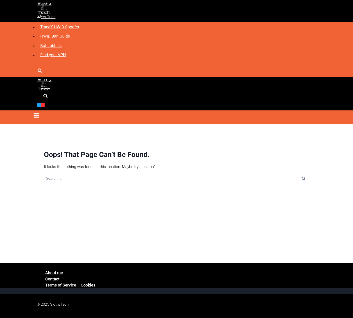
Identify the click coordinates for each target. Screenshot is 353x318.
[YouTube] (43, 105)
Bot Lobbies (51, 45)
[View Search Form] (39, 71)
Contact (52, 279)
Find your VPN (53, 54)
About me (54, 273)
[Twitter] (39, 105)
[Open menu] (36, 115)
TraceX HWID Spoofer (59, 27)
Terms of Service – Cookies (70, 285)
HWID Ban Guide (55, 36)
